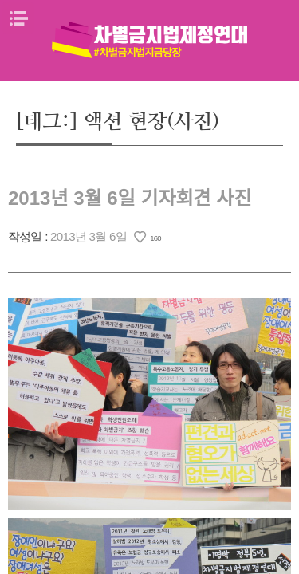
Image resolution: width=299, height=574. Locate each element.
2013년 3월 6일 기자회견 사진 (129, 198)
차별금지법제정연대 (150, 40)
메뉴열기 (18, 18)
